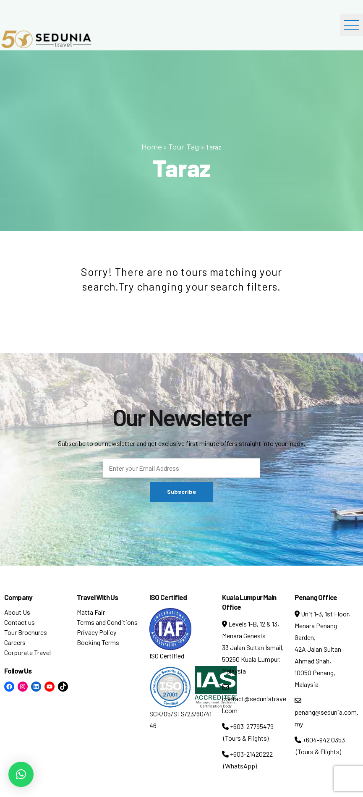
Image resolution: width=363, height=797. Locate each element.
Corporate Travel (27, 652)
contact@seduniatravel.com (254, 699)
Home (151, 147)
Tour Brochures (25, 632)
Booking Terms (98, 642)
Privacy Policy (96, 632)
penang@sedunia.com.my (326, 712)
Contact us (19, 622)
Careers (15, 642)
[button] (21, 774)
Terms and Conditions (107, 622)
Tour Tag (183, 147)
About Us (17, 612)
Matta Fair (91, 612)
